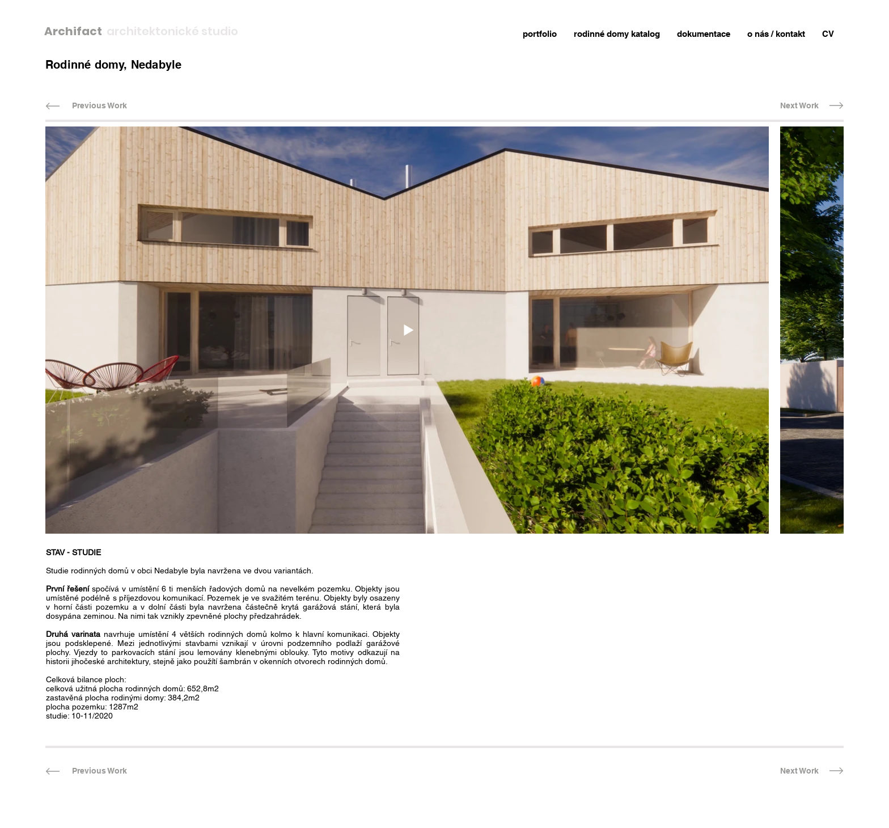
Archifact (75, 31)
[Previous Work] (99, 106)
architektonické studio (172, 31)
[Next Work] (799, 106)
